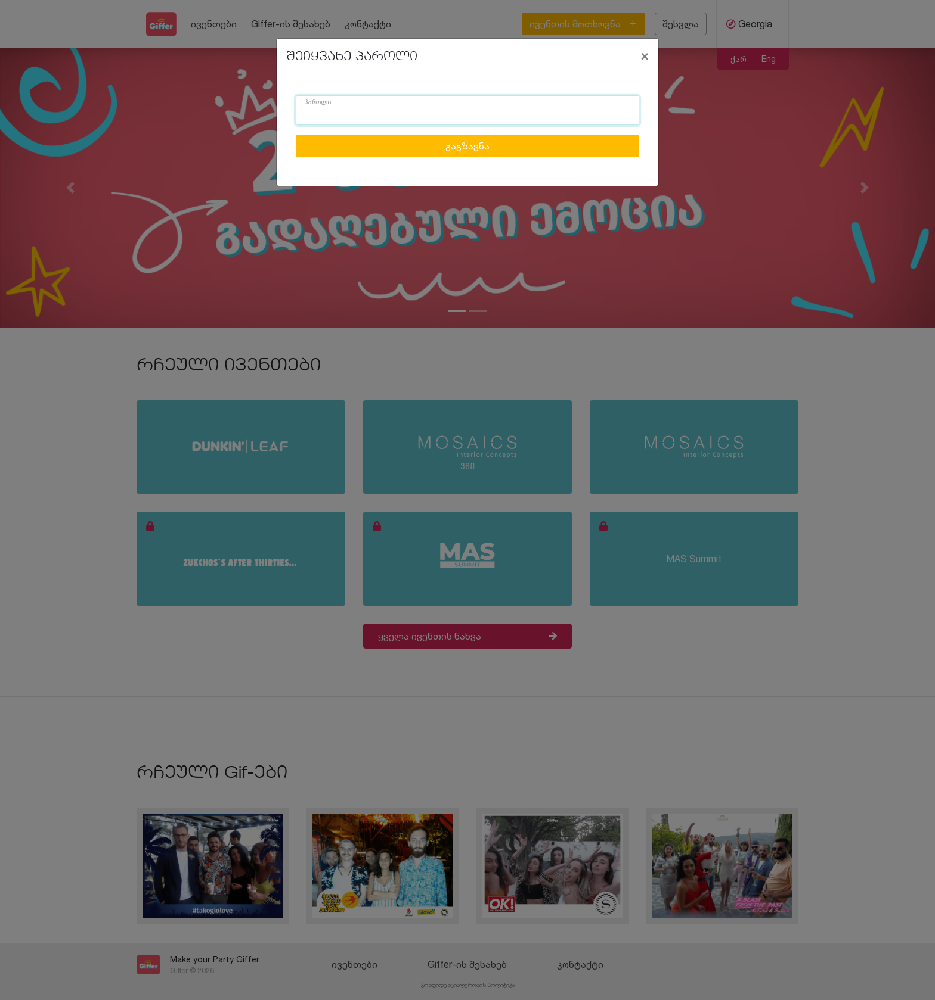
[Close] (644, 55)
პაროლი (318, 102)
